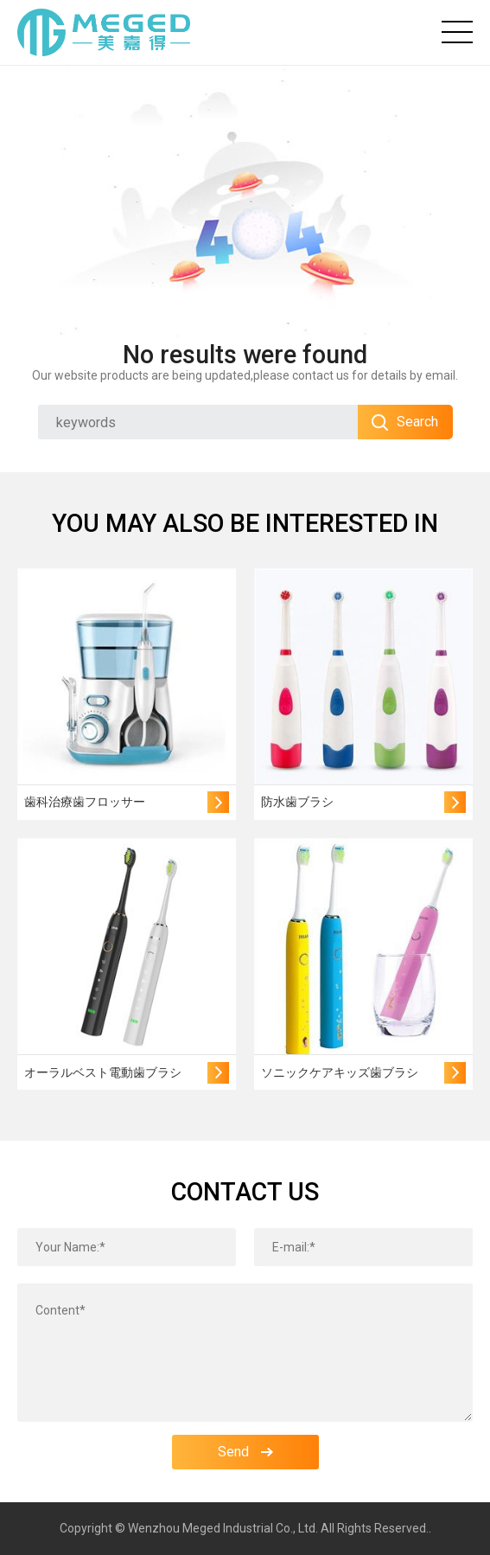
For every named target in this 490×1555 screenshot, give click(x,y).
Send (245, 1451)
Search (405, 422)
